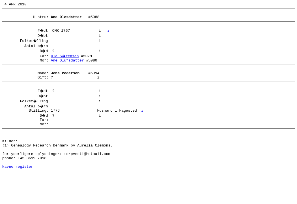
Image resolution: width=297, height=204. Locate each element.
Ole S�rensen (65, 59)
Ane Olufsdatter (67, 64)
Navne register (17, 184)
